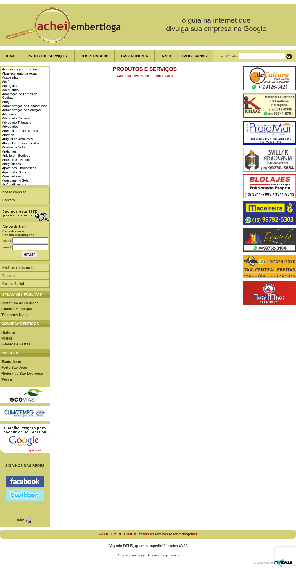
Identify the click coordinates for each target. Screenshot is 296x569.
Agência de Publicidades (20, 130)
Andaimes (9, 151)
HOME (9, 56)
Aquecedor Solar (14, 172)
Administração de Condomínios (24, 106)
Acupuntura (10, 90)
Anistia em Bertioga (16, 155)
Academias (10, 77)
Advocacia (9, 114)
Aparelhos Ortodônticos (19, 168)
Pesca (6, 379)
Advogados (10, 126)
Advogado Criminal (16, 118)
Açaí (5, 81)
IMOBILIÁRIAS (194, 56)
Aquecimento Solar (16, 180)
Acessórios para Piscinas (20, 69)
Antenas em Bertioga (17, 159)
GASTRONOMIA (134, 56)
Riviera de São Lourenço (22, 373)
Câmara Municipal (16, 309)
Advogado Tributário (16, 122)
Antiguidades (11, 164)
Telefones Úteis (14, 315)
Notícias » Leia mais (17, 267)
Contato (8, 200)
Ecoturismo (11, 362)
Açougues (9, 86)
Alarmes (8, 135)
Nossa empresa (14, 192)
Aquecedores (11, 176)
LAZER (165, 56)
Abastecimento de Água (19, 73)
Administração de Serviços (21, 110)
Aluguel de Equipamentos (20, 143)
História (8, 332)
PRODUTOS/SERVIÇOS (47, 56)
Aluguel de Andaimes (17, 139)
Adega (7, 102)
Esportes (9, 275)
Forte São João (14, 368)
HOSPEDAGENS (94, 56)
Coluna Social (13, 283)
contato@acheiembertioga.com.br (155, 555)
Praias (6, 338)
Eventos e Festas (15, 344)
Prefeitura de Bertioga (19, 303)
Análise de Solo (13, 147)
